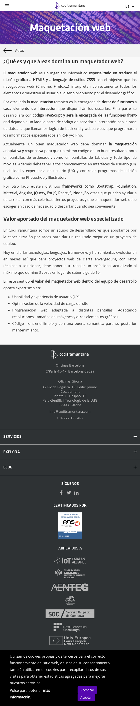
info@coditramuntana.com (70, 411)
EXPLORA (70, 452)
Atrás (13, 50)
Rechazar (87, 690)
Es (130, 6)
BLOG (70, 467)
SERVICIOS (70, 437)
